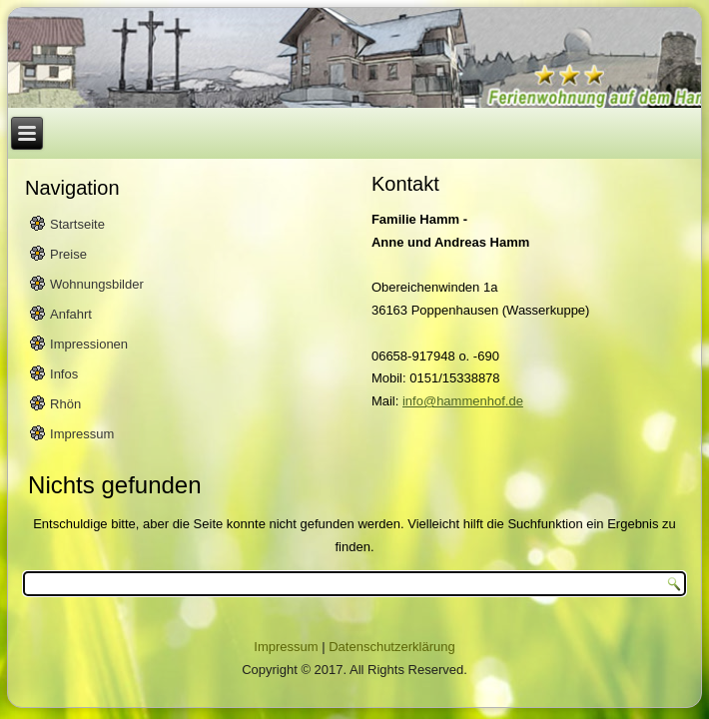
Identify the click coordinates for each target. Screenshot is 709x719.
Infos (64, 373)
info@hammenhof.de (462, 400)
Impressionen (89, 344)
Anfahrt (71, 314)
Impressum (82, 433)
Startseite (77, 224)
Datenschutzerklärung (391, 646)
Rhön (65, 403)
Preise (68, 254)
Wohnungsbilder (97, 284)
